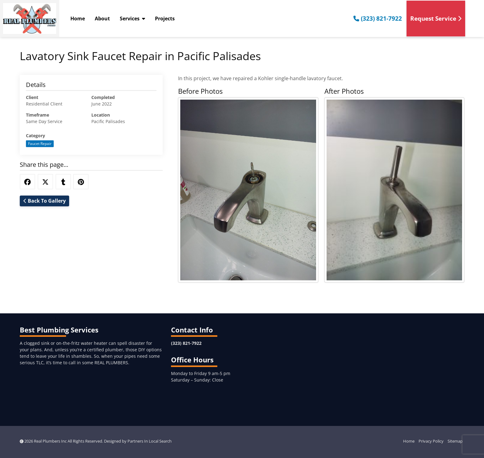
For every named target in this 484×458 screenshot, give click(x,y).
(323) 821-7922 (377, 18)
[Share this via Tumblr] (63, 181)
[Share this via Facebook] (27, 181)
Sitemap (455, 441)
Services (132, 18)
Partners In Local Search (149, 441)
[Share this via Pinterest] (81, 181)
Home (77, 18)
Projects (165, 18)
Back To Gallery (44, 200)
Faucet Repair (40, 143)
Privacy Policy (431, 441)
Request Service (435, 18)
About (102, 18)
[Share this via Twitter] (45, 181)
